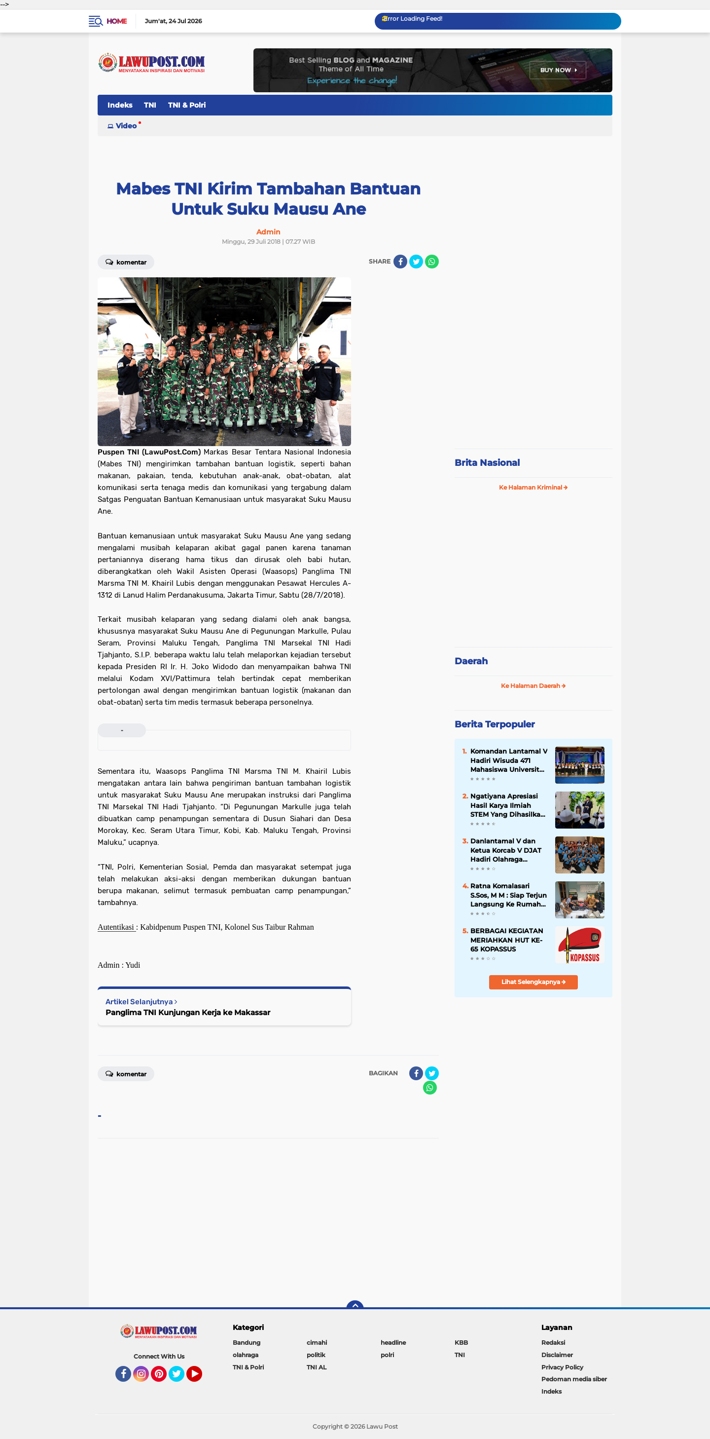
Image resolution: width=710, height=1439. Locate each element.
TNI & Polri (187, 105)
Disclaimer (557, 1355)
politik (316, 1355)
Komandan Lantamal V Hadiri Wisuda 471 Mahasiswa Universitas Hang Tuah (508, 760)
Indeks (119, 105)
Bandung (246, 1342)
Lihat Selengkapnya (533, 981)
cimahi (317, 1342)
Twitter (181, 1378)
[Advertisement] (533, 375)
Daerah (471, 661)
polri (387, 1355)
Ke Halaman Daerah (533, 685)
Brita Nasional (487, 462)
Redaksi (553, 1342)
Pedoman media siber (574, 1379)
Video (126, 125)
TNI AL (316, 1367)
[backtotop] (355, 1309)
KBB (461, 1342)
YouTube (201, 1378)
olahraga (245, 1355)
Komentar (126, 261)
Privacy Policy (562, 1367)
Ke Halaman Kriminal (533, 487)
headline (393, 1342)
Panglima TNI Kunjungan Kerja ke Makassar (188, 1012)
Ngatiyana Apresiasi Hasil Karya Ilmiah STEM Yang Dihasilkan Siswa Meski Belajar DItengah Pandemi (507, 805)
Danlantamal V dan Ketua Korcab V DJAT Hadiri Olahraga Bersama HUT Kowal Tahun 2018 (505, 850)
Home (116, 21)
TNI (150, 105)
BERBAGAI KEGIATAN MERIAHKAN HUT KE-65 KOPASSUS (506, 939)
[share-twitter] (416, 261)
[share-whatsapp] (432, 261)
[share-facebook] (400, 261)
